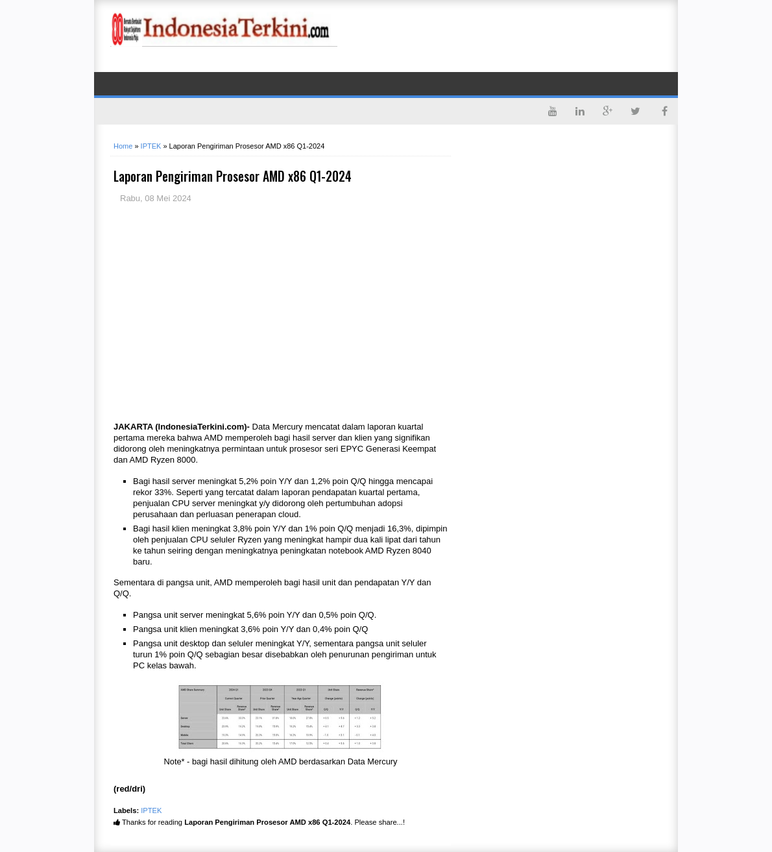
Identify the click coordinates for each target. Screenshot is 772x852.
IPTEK (151, 810)
